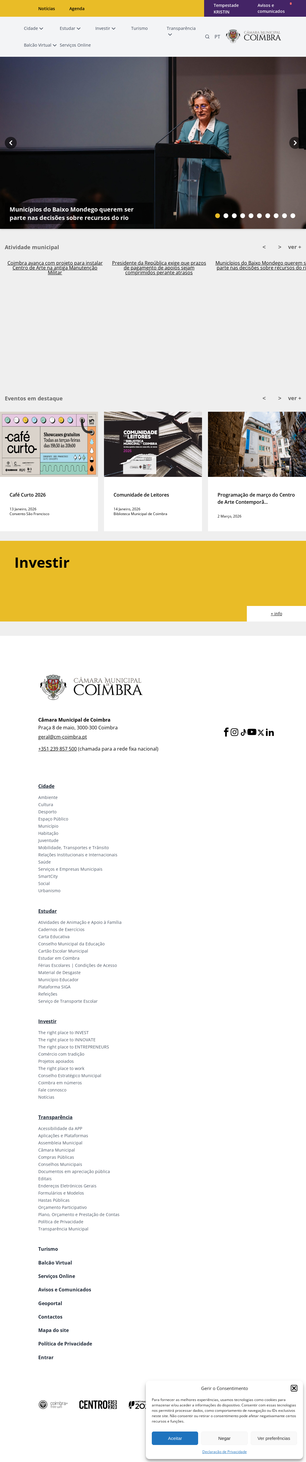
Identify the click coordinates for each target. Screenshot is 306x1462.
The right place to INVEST (63, 1032)
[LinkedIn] (269, 732)
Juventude (48, 840)
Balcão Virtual (55, 1262)
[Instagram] (234, 732)
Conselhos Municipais (60, 1164)
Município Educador (58, 979)
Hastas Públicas (54, 1200)
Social (44, 883)
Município (48, 826)
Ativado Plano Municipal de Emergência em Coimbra (55, 265)
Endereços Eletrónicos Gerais (67, 1186)
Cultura (45, 804)
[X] (260, 732)
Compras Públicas (56, 1157)
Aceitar (175, 1438)
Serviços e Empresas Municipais (70, 869)
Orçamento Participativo (62, 1207)
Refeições (47, 994)
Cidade (46, 786)
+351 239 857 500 (57, 748)
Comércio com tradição (61, 1054)
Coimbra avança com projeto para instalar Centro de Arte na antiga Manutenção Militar (159, 268)
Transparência (55, 1117)
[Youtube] (251, 732)
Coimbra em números (60, 1083)
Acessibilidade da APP (60, 1128)
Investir (47, 1021)
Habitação (48, 833)
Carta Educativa (54, 936)
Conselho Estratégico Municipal (69, 1075)
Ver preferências (274, 1438)
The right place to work (61, 1068)
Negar (224, 1438)
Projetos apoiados (56, 1061)
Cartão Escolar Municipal (63, 951)
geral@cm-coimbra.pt (62, 737)
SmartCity (48, 876)
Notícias (46, 8)
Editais (45, 1178)
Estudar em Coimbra (58, 958)
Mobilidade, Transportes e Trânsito (73, 847)
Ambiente (48, 797)
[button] (294, 1388)
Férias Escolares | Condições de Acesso (77, 965)
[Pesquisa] (207, 36)
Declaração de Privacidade (224, 1451)
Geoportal (50, 1303)
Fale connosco (52, 1090)
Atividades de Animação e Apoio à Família (80, 922)
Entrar (45, 1357)
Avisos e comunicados (271, 8)
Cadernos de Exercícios (61, 929)
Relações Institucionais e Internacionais (77, 855)
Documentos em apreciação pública (74, 1171)
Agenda (77, 8)
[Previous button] (11, 143)
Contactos (50, 1316)
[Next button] (295, 143)
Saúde (44, 862)
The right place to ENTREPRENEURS (73, 1047)
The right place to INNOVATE (67, 1039)
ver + (294, 246)
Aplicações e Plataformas (63, 1135)
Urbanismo (49, 890)
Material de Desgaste (59, 972)
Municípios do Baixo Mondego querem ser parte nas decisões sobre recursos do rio (72, 213)
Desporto (47, 812)
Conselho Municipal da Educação (71, 944)
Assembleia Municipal (60, 1143)
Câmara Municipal (56, 1150)
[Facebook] (226, 732)
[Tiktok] (242, 732)
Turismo (48, 1249)
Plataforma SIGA (54, 987)
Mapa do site (53, 1330)
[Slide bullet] (217, 215)
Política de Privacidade (60, 1221)
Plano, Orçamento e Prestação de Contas (79, 1214)
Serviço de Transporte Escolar (68, 1001)
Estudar (47, 911)
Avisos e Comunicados (64, 1289)
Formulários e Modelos (61, 1193)
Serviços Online (56, 1276)
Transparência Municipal (63, 1229)
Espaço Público (53, 819)
